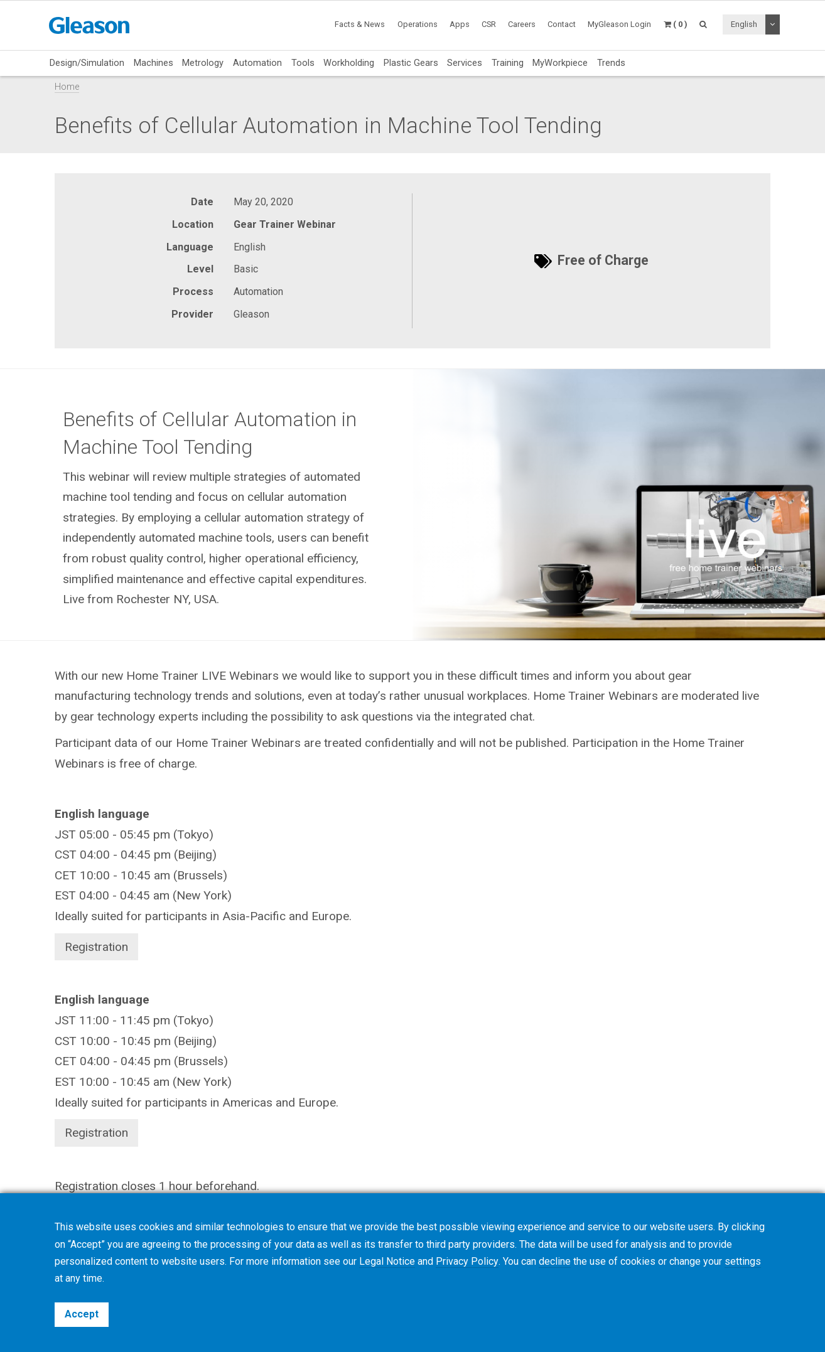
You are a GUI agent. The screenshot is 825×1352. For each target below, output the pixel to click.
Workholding (348, 62)
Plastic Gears (411, 62)
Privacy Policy (467, 1261)
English (744, 24)
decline (554, 1261)
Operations (417, 24)
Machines (153, 62)
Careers (522, 24)
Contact (561, 24)
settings (742, 1261)
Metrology (203, 62)
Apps (460, 24)
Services (464, 62)
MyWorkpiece (560, 62)
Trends (611, 62)
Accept (82, 1314)
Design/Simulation (87, 62)
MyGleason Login (619, 24)
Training (508, 62)
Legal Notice (387, 1261)
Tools (303, 62)
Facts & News (360, 24)
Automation (257, 62)
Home (67, 87)
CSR (489, 24)
